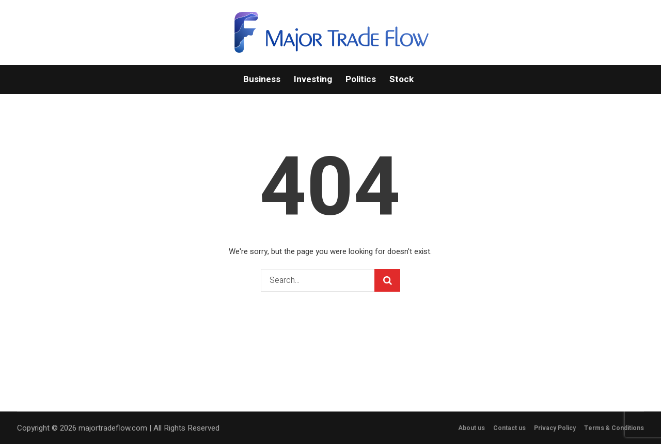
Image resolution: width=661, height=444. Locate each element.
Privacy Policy (555, 428)
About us (471, 428)
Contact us (509, 428)
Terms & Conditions (614, 428)
